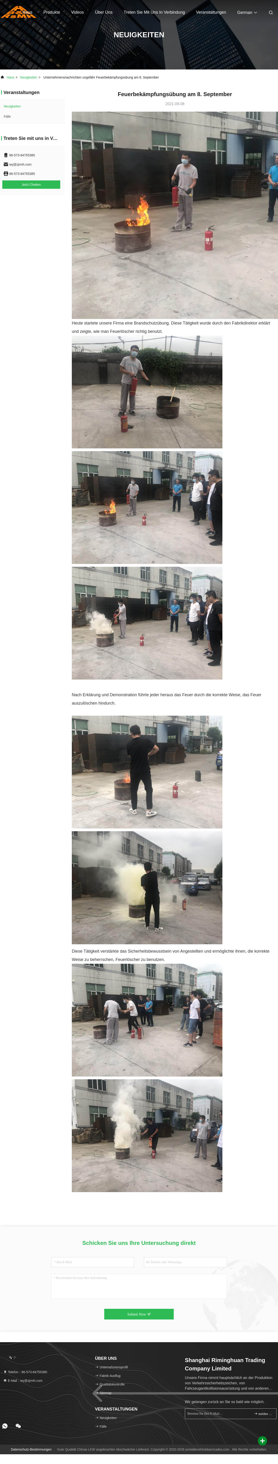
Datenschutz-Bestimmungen (31, 1449)
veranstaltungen (211, 12)
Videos (77, 12)
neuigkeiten (28, 77)
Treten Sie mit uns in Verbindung (154, 12)
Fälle (7, 116)
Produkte (51, 12)
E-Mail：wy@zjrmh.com (22, 1380)
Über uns (104, 12)
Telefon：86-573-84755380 (25, 1372)
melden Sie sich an (263, 1414)
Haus (27, 12)
